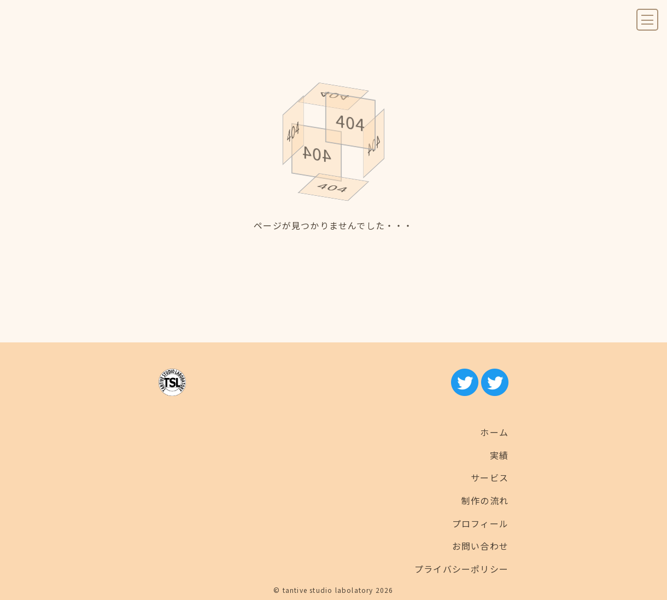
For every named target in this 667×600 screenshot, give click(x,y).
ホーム (494, 432)
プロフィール (480, 523)
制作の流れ (484, 500)
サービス (489, 477)
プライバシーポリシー (461, 568)
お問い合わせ (480, 545)
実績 (499, 455)
